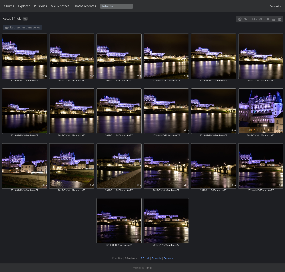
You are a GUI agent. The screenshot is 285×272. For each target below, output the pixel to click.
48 (148, 258)
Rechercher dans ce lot (25, 27)
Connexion (276, 6)
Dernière (168, 258)
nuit (18, 18)
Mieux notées (60, 6)
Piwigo (149, 267)
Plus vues (40, 6)
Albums (9, 6)
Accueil (8, 18)
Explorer (24, 6)
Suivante (156, 258)
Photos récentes (84, 6)
